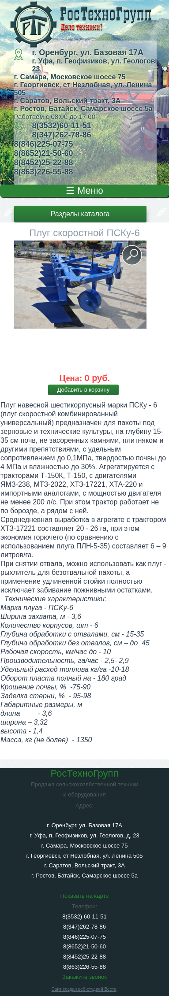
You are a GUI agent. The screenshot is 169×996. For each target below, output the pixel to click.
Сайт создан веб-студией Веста (84, 989)
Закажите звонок (84, 977)
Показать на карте (84, 895)
